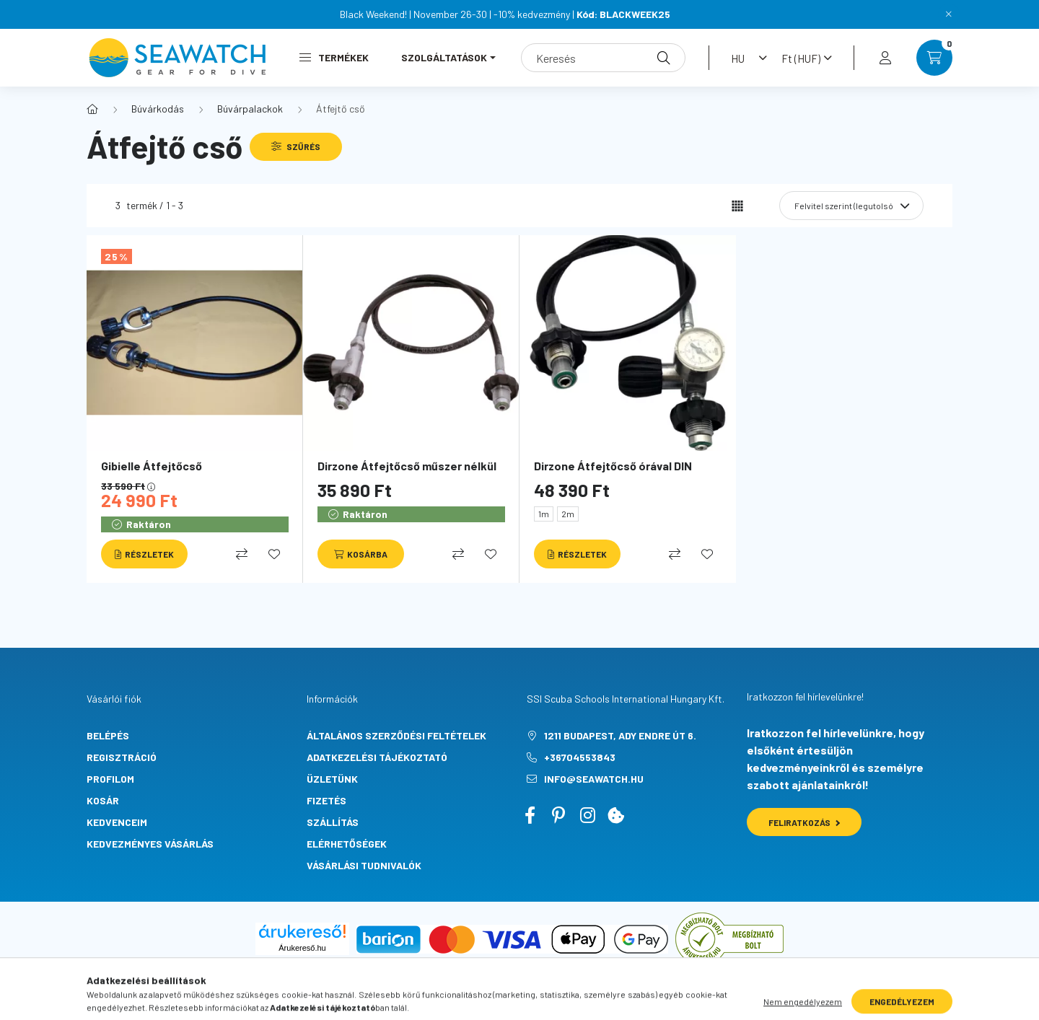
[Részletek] (144, 554)
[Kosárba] (360, 554)
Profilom (110, 779)
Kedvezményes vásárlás (150, 843)
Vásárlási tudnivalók (364, 865)
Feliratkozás (804, 822)
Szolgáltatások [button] (444, 57)
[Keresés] (603, 57)
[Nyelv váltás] (745, 57)
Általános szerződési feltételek (396, 735)
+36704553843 (579, 757)
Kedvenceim (117, 822)
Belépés (108, 735)
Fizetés (326, 800)
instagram (587, 815)
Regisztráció (122, 757)
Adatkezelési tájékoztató (377, 757)
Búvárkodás (157, 108)
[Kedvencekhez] (274, 554)
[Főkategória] (92, 109)
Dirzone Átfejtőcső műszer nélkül (406, 465)
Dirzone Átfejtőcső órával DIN (613, 465)
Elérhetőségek (347, 843)
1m (543, 514)
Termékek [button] (334, 57)
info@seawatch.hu (594, 779)
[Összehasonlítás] (241, 554)
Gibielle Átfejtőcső (151, 465)
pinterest (558, 815)
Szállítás (333, 822)
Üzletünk (332, 779)
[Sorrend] (851, 205)
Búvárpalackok (250, 108)
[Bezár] (949, 14)
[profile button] (885, 58)
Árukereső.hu (302, 948)
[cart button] (934, 58)
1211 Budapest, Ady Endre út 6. (620, 735)
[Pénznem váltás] (803, 57)
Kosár (103, 800)
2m (567, 514)
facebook (529, 815)
